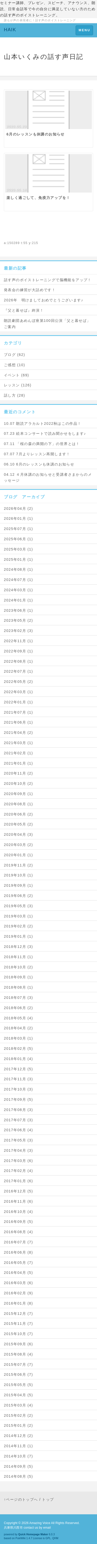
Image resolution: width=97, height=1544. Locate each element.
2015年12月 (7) (18, 1314)
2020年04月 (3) (18, 834)
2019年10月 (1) (18, 875)
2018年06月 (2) (18, 1008)
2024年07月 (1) (18, 580)
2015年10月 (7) (18, 1334)
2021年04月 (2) (18, 733)
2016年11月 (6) (18, 1201)
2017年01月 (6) (18, 1181)
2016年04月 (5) (18, 1273)
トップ (48, 1499)
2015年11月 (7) (18, 1323)
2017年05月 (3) (18, 1140)
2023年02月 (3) (18, 631)
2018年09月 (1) (18, 977)
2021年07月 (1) (18, 712)
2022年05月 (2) (18, 682)
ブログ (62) (14, 355)
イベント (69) (16, 375)
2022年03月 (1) (18, 692)
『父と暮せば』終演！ (24, 310)
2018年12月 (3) (18, 947)
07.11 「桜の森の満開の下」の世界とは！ (42, 444)
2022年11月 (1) (18, 641)
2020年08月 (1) (18, 804)
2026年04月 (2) (18, 508)
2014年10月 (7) (18, 1456)
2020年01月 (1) (18, 855)
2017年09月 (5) (18, 1099)
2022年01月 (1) (18, 702)
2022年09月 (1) (18, 651)
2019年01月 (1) (18, 936)
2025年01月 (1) (18, 559)
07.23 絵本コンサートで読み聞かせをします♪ (45, 433)
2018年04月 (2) (18, 1028)
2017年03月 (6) (18, 1161)
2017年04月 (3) (18, 1150)
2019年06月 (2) (18, 896)
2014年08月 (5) (18, 1476)
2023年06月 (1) (18, 610)
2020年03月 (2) (18, 845)
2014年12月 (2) (18, 1436)
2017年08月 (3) (18, 1110)
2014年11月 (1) (18, 1446)
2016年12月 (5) (18, 1191)
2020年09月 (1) (18, 794)
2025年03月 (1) (18, 549)
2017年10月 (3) (18, 1089)
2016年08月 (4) (18, 1232)
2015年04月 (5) (18, 1395)
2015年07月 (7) (18, 1364)
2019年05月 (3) (18, 906)
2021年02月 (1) (18, 753)
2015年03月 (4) (18, 1405)
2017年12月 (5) (18, 1069)
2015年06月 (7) (18, 1374)
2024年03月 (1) (18, 590)
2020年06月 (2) (18, 814)
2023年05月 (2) (18, 620)
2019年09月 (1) (18, 885)
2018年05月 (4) (18, 1018)
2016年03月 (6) (18, 1283)
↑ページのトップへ (21, 1499)
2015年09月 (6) (18, 1344)
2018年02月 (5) (18, 1048)
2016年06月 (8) (18, 1252)
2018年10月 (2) (18, 967)
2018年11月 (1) (18, 957)
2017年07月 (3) (18, 1120)
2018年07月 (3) (18, 998)
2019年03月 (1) (18, 916)
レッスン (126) (18, 385)
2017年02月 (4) (18, 1171)
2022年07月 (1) (18, 671)
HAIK (10, 29)
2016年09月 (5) (18, 1222)
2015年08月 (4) (18, 1354)
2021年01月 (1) (18, 763)
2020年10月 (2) (18, 783)
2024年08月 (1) (18, 569)
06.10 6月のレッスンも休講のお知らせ (39, 464)
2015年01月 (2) (18, 1425)
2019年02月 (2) (18, 926)
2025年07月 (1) (18, 529)
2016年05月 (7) (18, 1263)
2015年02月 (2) (18, 1415)
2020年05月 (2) (18, 824)
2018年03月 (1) (18, 1038)
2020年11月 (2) (18, 773)
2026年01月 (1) (18, 518)
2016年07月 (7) (18, 1242)
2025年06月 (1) (18, 539)
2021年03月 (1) (18, 743)
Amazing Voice (39, 1523)
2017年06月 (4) (18, 1130)
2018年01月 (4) (18, 1059)
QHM (55, 1538)
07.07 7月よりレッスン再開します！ (37, 454)
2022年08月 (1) (18, 661)
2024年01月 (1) (18, 600)
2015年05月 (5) (18, 1385)
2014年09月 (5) (18, 1466)
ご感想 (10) (14, 365)
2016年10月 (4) (18, 1212)
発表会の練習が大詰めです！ (30, 290)
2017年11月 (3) (18, 1079)
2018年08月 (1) (18, 987)
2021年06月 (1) (18, 722)
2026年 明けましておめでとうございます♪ (43, 300)
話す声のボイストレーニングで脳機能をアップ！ (48, 280)
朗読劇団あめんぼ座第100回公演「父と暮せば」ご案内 (47, 324)
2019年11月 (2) (18, 865)
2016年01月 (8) (18, 1303)
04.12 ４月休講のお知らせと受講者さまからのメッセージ (48, 477)
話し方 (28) (14, 395)
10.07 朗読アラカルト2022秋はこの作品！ (42, 423)
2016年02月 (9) (18, 1293)
